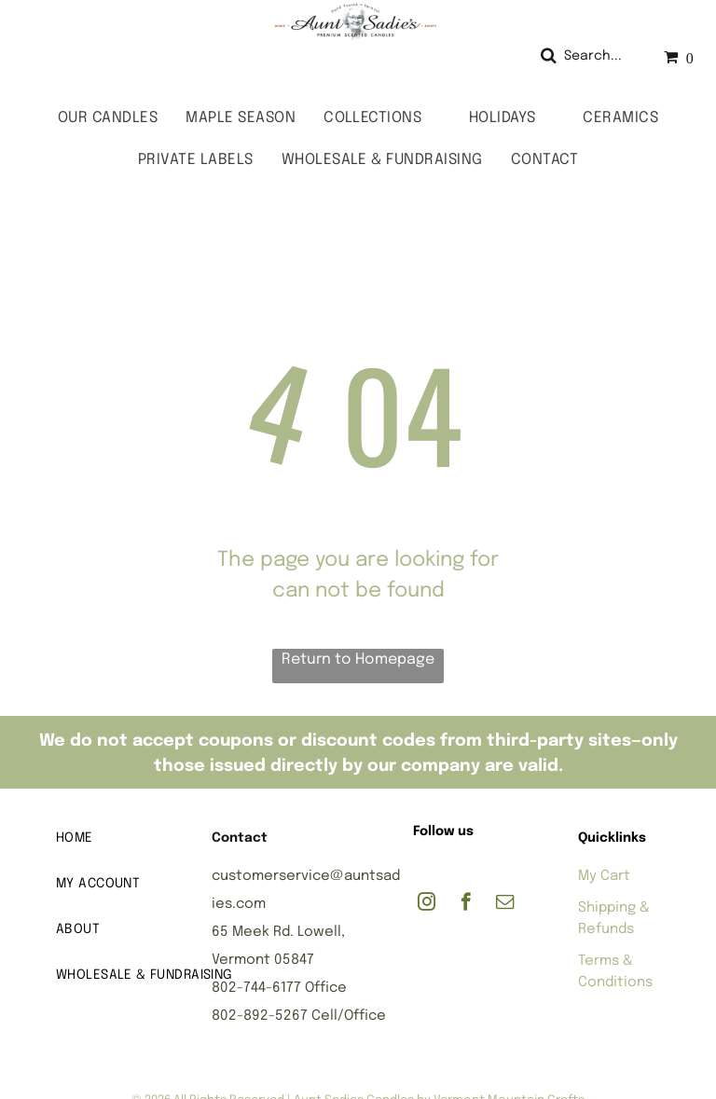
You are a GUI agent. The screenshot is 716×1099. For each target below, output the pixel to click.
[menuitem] (108, 118)
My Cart (604, 876)
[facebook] (465, 904)
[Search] (587, 56)
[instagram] (426, 904)
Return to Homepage (358, 659)
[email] (504, 904)
